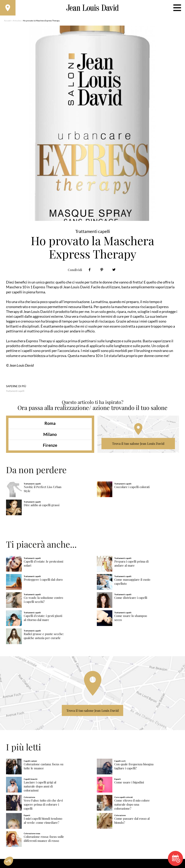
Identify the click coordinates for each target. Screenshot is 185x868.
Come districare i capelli (130, 598)
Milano (50, 434)
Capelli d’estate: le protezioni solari (43, 564)
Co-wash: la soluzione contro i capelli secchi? (43, 600)
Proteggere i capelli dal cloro (43, 580)
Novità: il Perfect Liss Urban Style (42, 490)
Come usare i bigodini (129, 783)
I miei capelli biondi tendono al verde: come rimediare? (43, 821)
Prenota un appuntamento (176, 859)
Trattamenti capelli (15, 391)
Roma (50, 423)
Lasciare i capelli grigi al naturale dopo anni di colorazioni (40, 787)
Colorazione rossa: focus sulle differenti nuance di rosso (44, 839)
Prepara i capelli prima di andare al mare (131, 564)
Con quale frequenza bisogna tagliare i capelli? (133, 767)
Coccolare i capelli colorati (132, 488)
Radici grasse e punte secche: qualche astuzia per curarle (44, 636)
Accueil (7, 21)
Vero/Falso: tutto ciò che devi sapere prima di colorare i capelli (43, 805)
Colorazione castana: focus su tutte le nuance (43, 767)
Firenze (50, 445)
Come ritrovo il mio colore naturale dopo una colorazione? (132, 805)
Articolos (17, 21)
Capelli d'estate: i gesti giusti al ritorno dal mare (43, 618)
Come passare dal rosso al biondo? (132, 821)
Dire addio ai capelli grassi (41, 506)
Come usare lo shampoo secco (130, 618)
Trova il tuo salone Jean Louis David (138, 444)
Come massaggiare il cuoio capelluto (132, 582)
